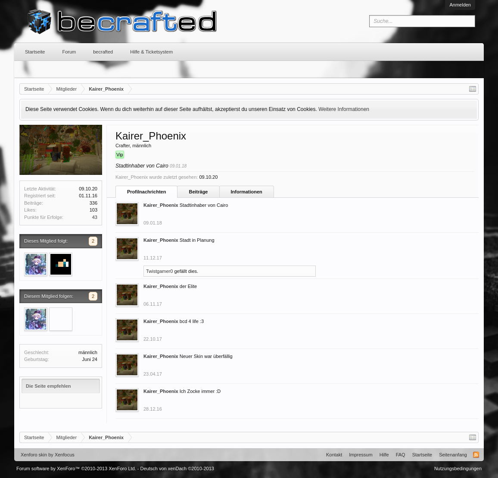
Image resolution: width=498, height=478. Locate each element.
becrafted (103, 51)
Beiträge (198, 191)
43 (94, 217)
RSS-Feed (476, 454)
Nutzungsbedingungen (458, 468)
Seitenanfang (453, 454)
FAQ (400, 454)
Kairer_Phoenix (160, 205)
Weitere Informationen (343, 109)
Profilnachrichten (146, 191)
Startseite (35, 51)
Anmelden (460, 4)
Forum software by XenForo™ (76, 468)
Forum (69, 51)
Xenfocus (65, 454)
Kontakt (334, 454)
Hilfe (384, 454)
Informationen (246, 191)
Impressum (360, 454)
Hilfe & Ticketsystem (151, 51)
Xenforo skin (34, 454)
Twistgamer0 (159, 271)
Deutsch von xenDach (177, 468)
